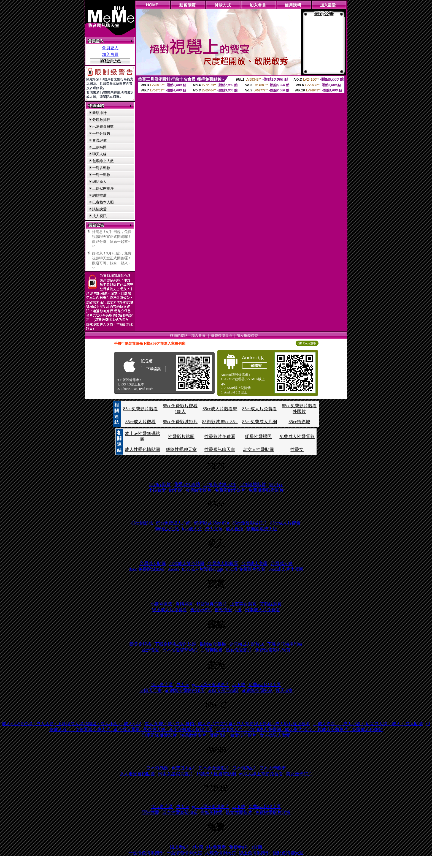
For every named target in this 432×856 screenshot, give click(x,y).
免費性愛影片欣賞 (272, 650)
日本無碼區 (157, 768)
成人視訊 (99, 216)
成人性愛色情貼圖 (142, 449)
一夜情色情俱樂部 (146, 852)
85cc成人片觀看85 (219, 408)
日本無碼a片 (244, 768)
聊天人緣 (99, 154)
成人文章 (214, 528)
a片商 (197, 847)
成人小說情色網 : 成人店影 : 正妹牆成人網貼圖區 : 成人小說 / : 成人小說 (71, 723)
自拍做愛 (223, 609)
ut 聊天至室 (150, 690)
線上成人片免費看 (169, 609)
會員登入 (110, 48)
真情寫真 (184, 604)
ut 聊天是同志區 (223, 690)
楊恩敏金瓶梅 (212, 644)
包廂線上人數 (103, 161)
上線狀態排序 (103, 188)
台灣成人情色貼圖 (186, 563)
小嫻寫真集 (161, 604)
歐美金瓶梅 (140, 644)
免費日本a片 (183, 768)
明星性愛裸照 (258, 436)
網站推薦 (99, 195)
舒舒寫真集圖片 (211, 604)
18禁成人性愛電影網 (216, 773)
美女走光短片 (299, 773)
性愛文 (297, 449)
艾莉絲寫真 (271, 604)
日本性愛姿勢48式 (180, 650)
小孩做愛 (157, 490)
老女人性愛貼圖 (258, 449)
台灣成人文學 (254, 563)
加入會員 (110, 54)
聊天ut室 (284, 690)
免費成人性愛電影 (297, 436)
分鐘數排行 (101, 120)
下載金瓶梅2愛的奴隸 (175, 644)
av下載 (238, 684)
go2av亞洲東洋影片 (210, 684)
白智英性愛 (212, 650)
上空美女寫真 (243, 604)
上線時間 (99, 147)
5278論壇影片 (252, 484)
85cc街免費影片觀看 (245, 569)
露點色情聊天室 (288, 852)
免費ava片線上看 (265, 684)
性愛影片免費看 (219, 436)
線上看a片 (179, 847)
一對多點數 (101, 168)
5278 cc (276, 484)
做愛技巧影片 (243, 735)
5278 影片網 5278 (219, 484)
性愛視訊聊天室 (219, 449)
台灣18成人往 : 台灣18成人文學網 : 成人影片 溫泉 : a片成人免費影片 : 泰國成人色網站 (299, 729)
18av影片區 (162, 684)
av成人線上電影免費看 (261, 773)
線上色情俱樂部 (254, 852)
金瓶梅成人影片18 (246, 644)
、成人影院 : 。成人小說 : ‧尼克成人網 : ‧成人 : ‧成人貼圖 (368, 723)
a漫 (238, 609)
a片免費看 (216, 847)
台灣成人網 (282, 563)
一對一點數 (101, 175)
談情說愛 (99, 209)
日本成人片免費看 (262, 609)
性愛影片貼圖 (181, 436)
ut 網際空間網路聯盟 (184, 690)
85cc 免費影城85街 (146, 569)
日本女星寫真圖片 (175, 773)
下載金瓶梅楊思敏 (285, 644)
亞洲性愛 (150, 650)
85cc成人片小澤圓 (286, 569)
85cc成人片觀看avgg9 (202, 569)
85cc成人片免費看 (259, 408)
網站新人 (99, 182)
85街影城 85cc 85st (220, 421)
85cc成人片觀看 (140, 421)
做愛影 (175, 490)
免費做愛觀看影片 (266, 490)
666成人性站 (167, 528)
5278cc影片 (160, 484)
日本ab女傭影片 (213, 768)
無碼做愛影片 (193, 735)
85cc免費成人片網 (259, 421)
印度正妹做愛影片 (159, 735)
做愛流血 (218, 735)
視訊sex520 (201, 609)
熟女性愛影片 (239, 650)
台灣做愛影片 (198, 490)
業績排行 (99, 113)
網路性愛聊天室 (181, 449)
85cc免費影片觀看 (140, 408)
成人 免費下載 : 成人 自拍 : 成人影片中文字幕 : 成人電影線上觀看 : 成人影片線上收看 (227, 723)
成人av (182, 684)
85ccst (173, 569)
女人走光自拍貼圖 (137, 773)
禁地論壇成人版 (261, 528)
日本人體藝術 (272, 768)
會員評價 (99, 140)
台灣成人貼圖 (152, 563)
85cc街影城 (299, 421)
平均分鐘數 (101, 133)
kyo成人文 (192, 528)
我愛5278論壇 (187, 484)
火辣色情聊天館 (220, 852)
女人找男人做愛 (275, 735)
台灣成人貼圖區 (222, 563)
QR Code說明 (307, 343)
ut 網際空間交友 (257, 690)
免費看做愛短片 (230, 490)
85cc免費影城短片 (180, 421)
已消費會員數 (103, 126)
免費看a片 (239, 847)
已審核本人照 (103, 202)
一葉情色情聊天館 (184, 852)
